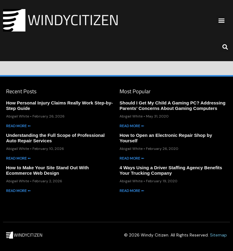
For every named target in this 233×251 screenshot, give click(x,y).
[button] (221, 20)
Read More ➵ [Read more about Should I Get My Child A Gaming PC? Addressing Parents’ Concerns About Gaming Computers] (132, 126)
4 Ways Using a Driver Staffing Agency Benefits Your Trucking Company (171, 170)
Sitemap (218, 235)
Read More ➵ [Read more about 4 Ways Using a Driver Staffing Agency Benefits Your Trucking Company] (132, 190)
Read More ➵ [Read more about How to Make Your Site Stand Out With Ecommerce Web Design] (18, 190)
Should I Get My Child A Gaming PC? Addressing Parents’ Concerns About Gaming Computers (172, 105)
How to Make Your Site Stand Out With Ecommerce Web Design (47, 170)
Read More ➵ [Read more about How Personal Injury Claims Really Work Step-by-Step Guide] (18, 126)
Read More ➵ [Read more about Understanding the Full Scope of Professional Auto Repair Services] (18, 158)
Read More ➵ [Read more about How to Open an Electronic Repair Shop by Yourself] (132, 158)
